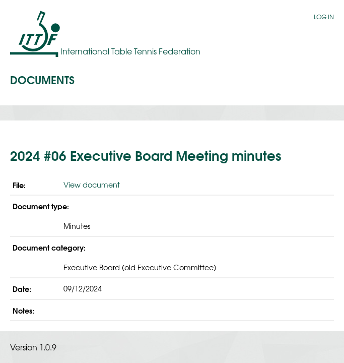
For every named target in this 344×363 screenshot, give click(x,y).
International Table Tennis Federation (130, 51)
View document (91, 184)
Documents (42, 79)
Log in (324, 16)
